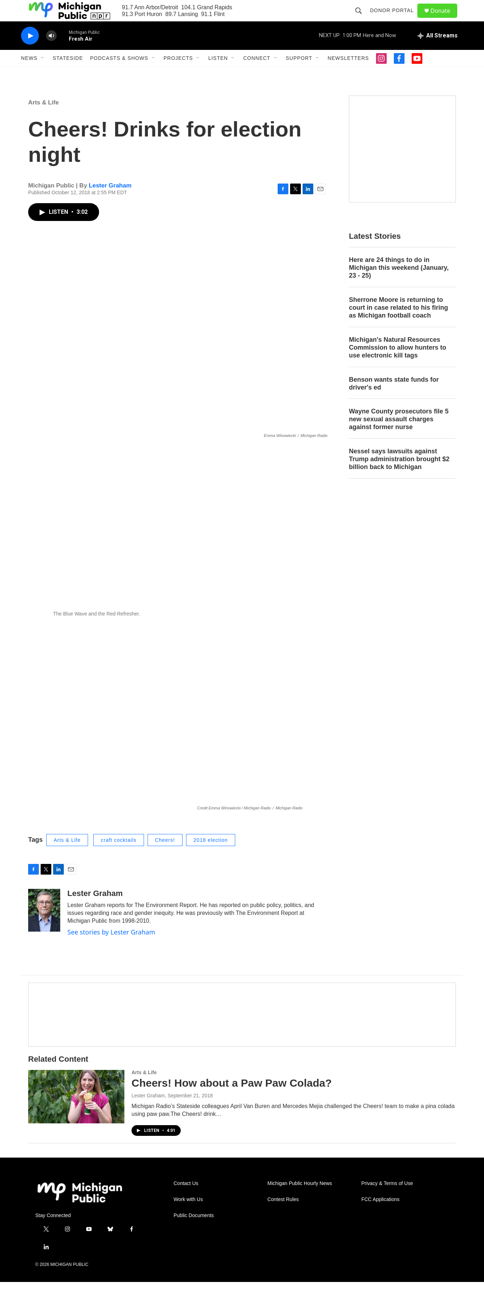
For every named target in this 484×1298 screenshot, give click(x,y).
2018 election (211, 856)
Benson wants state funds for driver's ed (394, 399)
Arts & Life (43, 118)
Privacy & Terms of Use (387, 1199)
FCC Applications (380, 1215)
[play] (30, 52)
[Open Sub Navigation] (43, 74)
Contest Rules (283, 1215)
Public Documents (194, 1231)
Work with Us (188, 1215)
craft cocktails (119, 856)
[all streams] (437, 51)
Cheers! (165, 856)
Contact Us (186, 1199)
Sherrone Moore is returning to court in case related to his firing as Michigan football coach (398, 323)
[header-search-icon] (362, 18)
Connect (256, 74)
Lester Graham (110, 201)
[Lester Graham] (44, 926)
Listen (218, 74)
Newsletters (348, 74)
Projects (178, 74)
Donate (445, 18)
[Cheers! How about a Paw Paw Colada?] (76, 1112)
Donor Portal (395, 18)
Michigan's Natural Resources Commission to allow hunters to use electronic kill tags (397, 363)
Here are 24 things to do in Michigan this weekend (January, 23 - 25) (399, 283)
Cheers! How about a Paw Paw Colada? (232, 1099)
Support (299, 74)
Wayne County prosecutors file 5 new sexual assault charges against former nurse (398, 435)
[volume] (51, 52)
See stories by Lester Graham (111, 948)
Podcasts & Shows (119, 74)
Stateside (68, 74)
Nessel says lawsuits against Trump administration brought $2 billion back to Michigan (399, 475)
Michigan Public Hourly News (299, 1199)
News (29, 74)
